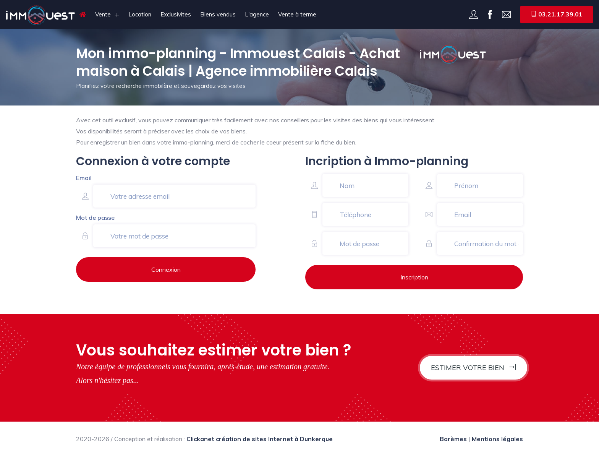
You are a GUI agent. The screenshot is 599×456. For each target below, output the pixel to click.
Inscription (414, 277)
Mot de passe (95, 217)
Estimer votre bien (473, 367)
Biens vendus (218, 14)
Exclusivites (175, 14)
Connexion (166, 269)
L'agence (257, 14)
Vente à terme (297, 14)
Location (139, 14)
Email (84, 178)
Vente (103, 14)
